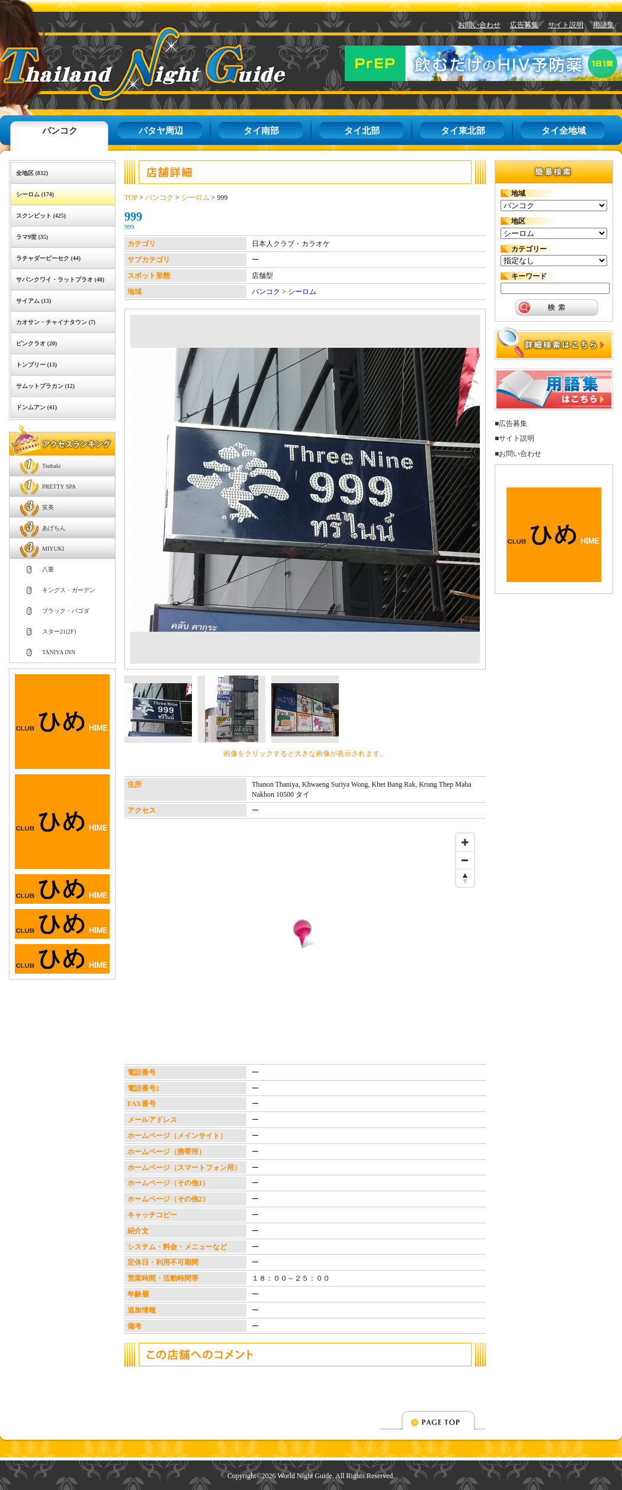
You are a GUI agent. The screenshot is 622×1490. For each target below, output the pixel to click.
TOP (130, 197)
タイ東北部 (463, 130)
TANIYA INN (58, 652)
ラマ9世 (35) (32, 237)
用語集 (603, 25)
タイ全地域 (563, 130)
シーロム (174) (35, 194)
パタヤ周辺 (161, 130)
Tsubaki (51, 466)
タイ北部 (362, 130)
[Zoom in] (465, 842)
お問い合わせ (479, 25)
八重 (48, 569)
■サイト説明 (514, 438)
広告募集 (524, 25)
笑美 (48, 507)
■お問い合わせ (518, 454)
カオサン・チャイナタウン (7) (55, 322)
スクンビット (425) (41, 215)
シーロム (195, 197)
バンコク (60, 130)
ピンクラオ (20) (36, 343)
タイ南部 (261, 130)
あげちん (54, 528)
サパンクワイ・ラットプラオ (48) (60, 279)
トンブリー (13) (36, 364)
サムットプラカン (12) (45, 386)
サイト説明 (565, 25)
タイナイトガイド (116, 63)
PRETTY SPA (59, 486)
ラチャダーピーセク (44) (48, 258)
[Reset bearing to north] (465, 878)
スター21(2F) (59, 631)
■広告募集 (511, 423)
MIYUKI (53, 548)
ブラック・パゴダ (65, 610)
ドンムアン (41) (36, 407)
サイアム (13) (33, 301)
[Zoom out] (465, 860)
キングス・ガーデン (68, 590)
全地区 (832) (32, 173)
